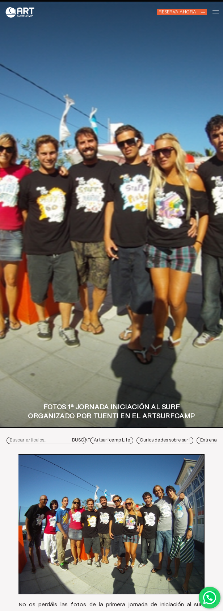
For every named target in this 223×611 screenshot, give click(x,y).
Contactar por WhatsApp (209, 597)
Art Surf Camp (21, 11)
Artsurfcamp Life (112, 440)
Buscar (81, 440)
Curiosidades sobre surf (165, 440)
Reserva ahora (177, 12)
